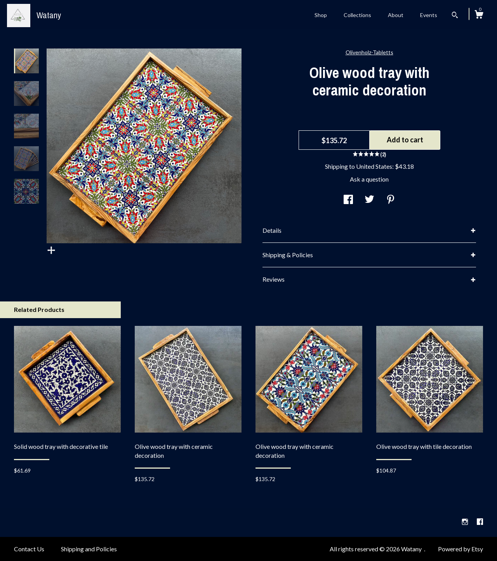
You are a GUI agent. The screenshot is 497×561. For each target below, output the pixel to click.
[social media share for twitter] (369, 200)
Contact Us (29, 548)
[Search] (455, 16)
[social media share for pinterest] (390, 200)
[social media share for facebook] (348, 200)
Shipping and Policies (89, 548)
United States (374, 166)
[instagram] (465, 522)
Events (428, 15)
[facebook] (480, 522)
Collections (357, 15)
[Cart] (478, 15)
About (395, 15)
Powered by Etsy (460, 548)
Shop (321, 15)
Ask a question (369, 179)
